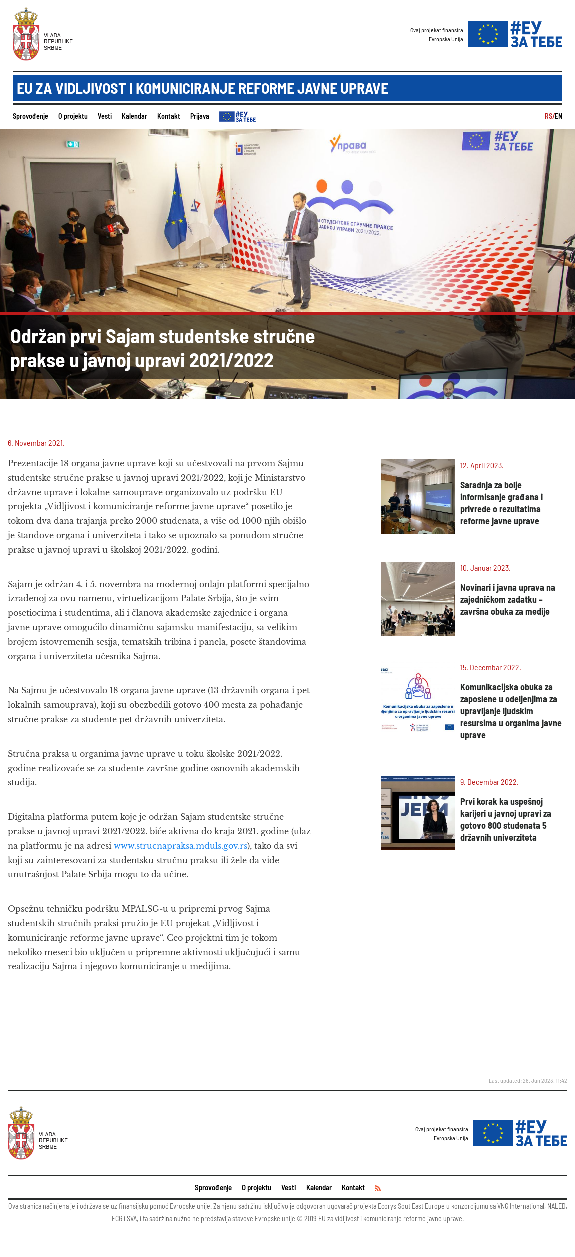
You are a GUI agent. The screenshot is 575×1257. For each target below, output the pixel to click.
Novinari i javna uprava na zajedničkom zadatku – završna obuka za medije (507, 599)
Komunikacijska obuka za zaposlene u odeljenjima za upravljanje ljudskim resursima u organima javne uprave (511, 711)
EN (558, 116)
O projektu (73, 116)
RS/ (550, 116)
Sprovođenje (30, 116)
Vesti (105, 116)
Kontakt (168, 116)
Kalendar (134, 116)
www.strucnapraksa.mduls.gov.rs (180, 846)
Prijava (199, 116)
